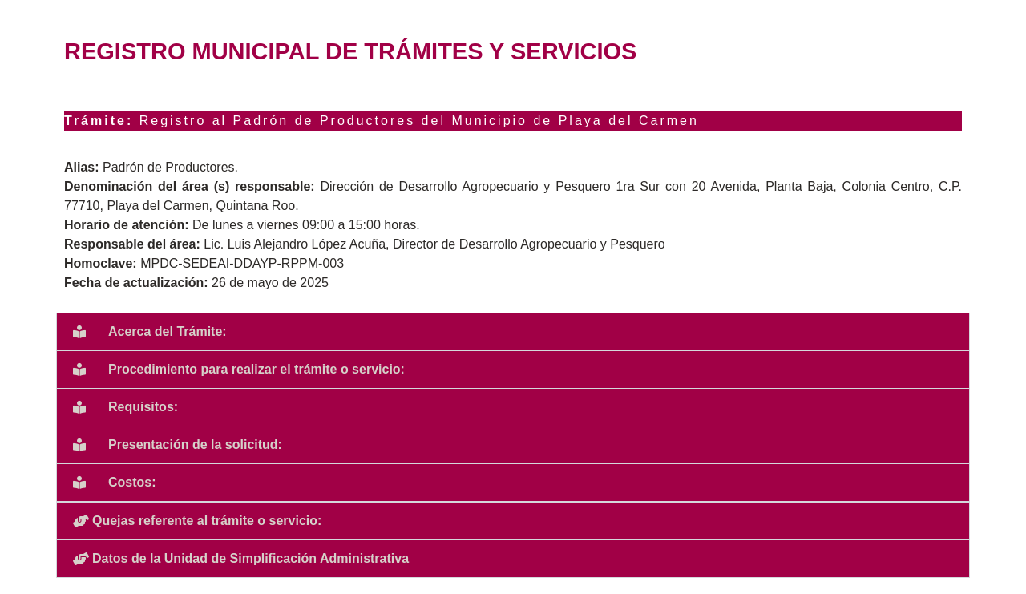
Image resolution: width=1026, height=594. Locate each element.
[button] (513, 331)
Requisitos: (143, 407)
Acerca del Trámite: (167, 331)
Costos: (132, 482)
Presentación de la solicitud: (195, 444)
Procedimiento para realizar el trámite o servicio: (256, 369)
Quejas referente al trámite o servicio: (206, 520)
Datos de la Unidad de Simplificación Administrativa (250, 558)
